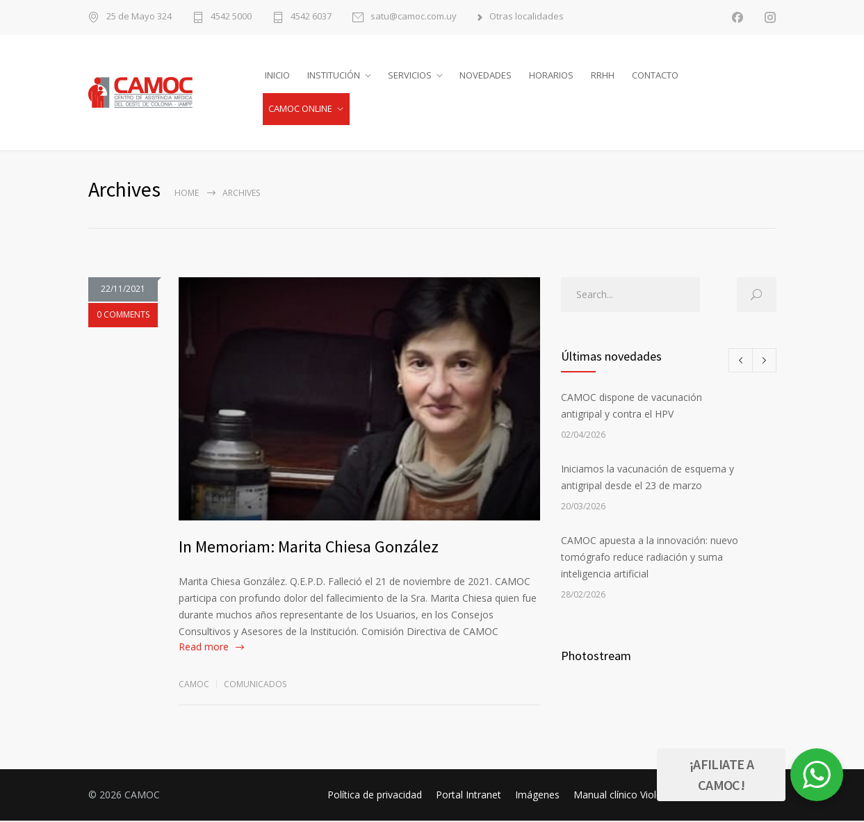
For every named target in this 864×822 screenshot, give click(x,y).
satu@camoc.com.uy (413, 17)
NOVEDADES (485, 75)
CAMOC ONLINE (300, 109)
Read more (204, 648)
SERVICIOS (410, 75)
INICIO (277, 75)
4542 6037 (311, 17)
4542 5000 (231, 17)
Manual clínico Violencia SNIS (638, 796)
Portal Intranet (468, 796)
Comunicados (255, 685)
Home (186, 194)
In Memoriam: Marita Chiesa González (309, 548)
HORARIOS (551, 75)
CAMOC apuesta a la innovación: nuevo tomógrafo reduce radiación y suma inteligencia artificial (649, 558)
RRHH (602, 75)
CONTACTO (655, 75)
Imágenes (537, 796)
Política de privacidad (374, 796)
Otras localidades (526, 17)
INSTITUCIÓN (333, 75)
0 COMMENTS (123, 321)
